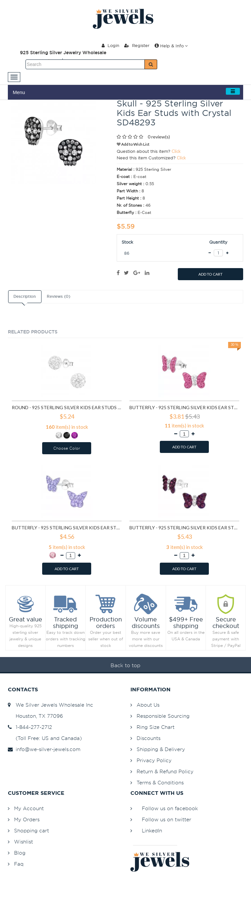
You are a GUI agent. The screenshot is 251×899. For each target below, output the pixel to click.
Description (24, 296)
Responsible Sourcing (163, 716)
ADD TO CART (210, 274)
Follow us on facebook (170, 808)
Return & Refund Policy (165, 771)
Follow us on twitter (166, 819)
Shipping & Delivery (161, 749)
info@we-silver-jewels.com (44, 749)
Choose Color (66, 448)
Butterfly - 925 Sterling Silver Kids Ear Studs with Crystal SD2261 (184, 407)
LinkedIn (152, 830)
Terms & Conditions (160, 782)
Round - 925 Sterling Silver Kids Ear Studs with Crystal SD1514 (67, 407)
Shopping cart (31, 830)
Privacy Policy (154, 760)
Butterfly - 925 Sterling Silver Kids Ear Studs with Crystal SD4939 (184, 527)
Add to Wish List (133, 144)
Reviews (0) (58, 296)
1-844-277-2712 (30, 727)
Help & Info (171, 45)
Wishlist (23, 842)
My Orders (27, 819)
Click (176, 151)
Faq (19, 864)
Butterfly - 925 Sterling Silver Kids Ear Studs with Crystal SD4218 (67, 527)
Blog (19, 853)
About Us (148, 705)
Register (136, 45)
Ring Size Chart (156, 727)
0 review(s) (159, 136)
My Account (29, 808)
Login (110, 45)
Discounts (148, 738)
